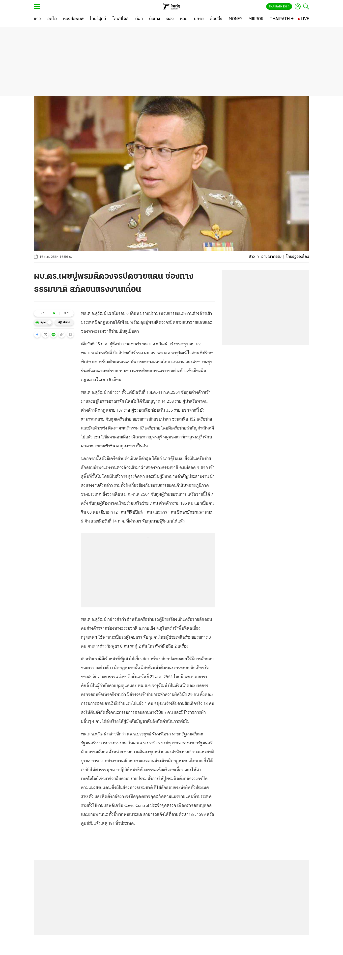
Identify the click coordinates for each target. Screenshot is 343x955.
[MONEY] (235, 19)
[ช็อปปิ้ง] (216, 19)
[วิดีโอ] (52, 19)
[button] (37, 334)
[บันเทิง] (154, 19)
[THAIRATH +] (282, 19)
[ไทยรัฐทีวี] (98, 19)
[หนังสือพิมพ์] (73, 19)
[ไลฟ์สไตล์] (121, 19)
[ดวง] (170, 19)
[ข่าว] (37, 19)
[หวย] (184, 19)
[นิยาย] (199, 19)
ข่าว (252, 257)
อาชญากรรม (271, 257)
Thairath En (279, 6)
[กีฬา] (139, 19)
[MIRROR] (256, 19)
